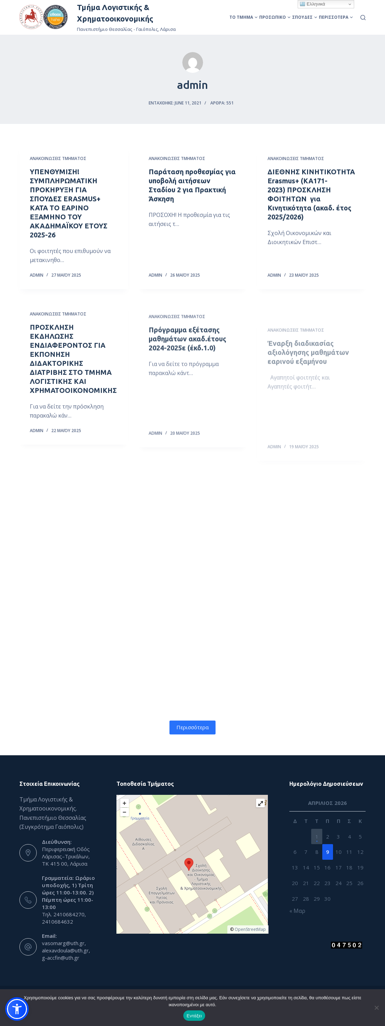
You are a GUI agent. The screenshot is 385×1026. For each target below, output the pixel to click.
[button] (17, 1009)
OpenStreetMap (250, 929)
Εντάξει (194, 1015)
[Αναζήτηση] (363, 17)
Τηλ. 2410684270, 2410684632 (64, 918)
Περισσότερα (336, 17)
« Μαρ (297, 911)
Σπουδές (304, 17)
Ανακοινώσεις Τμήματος (58, 158)
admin (36, 275)
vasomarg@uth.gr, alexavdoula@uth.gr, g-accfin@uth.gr (66, 950)
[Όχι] (376, 1007)
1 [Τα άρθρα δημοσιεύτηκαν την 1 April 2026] (316, 836)
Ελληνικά (312, 4)
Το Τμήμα (243, 17)
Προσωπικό (274, 17)
